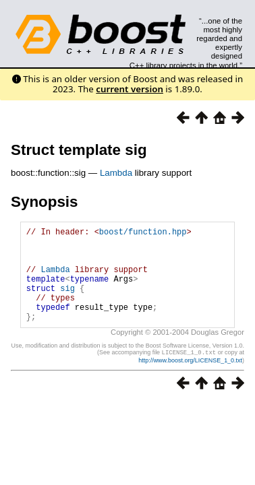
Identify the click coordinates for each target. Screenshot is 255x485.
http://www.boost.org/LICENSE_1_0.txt (190, 380)
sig (67, 302)
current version (129, 89)
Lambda (116, 173)
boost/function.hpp (143, 233)
